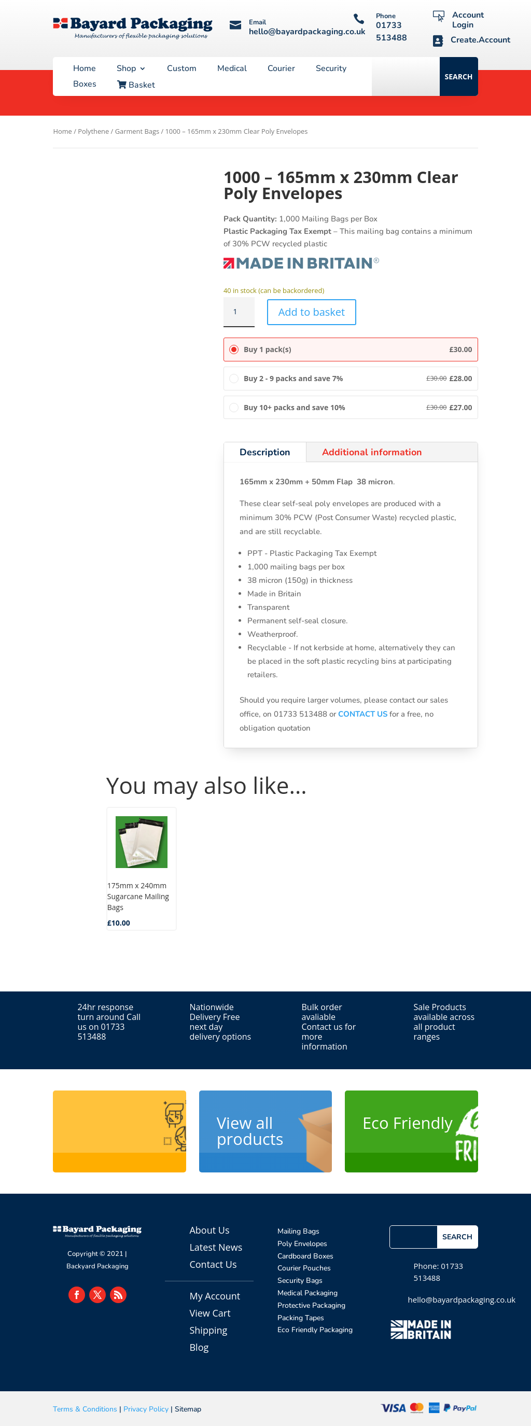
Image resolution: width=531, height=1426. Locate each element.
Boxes (84, 85)
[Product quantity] (239, 312)
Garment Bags (137, 131)
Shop (126, 69)
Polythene (93, 131)
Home (84, 69)
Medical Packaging (307, 1293)
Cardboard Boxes (305, 1256)
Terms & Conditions (85, 1409)
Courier (281, 69)
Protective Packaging (311, 1305)
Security (331, 69)
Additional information (372, 452)
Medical (232, 69)
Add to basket (311, 312)
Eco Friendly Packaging (315, 1330)
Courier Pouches (304, 1268)
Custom (182, 69)
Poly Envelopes (302, 1244)
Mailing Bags (298, 1231)
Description (265, 452)
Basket (136, 85)
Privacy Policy (146, 1409)
